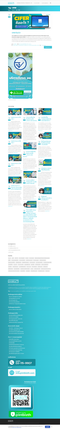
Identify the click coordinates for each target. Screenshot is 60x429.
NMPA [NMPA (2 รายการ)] (9, 260)
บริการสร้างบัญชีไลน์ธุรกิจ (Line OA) (15, 341)
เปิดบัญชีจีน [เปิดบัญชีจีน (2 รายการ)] (28, 270)
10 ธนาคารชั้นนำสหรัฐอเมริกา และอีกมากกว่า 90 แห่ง (31, 181)
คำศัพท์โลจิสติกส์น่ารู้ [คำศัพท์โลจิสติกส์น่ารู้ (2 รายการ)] (25, 262)
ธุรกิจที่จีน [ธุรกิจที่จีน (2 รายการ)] (32, 264)
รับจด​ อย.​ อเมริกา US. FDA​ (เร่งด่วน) (15, 309)
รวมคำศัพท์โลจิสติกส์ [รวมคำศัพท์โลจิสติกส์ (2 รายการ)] (22, 266)
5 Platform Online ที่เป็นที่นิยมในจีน (46, 169)
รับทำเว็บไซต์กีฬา (12, 342)
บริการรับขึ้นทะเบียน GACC (13, 320)
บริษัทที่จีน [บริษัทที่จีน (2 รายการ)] (10, 266)
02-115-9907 (36, 2)
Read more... (47, 47)
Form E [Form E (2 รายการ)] (9, 258)
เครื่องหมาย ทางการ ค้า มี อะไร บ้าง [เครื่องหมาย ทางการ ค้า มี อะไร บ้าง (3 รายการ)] (13, 270)
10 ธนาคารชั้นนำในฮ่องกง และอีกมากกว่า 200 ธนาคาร (29, 154)
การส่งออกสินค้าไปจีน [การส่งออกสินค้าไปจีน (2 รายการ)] (15, 260)
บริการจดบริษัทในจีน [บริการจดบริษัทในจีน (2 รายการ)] (45, 264)
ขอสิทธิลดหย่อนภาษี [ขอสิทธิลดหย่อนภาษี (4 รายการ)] (29, 260)
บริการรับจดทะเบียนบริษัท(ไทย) (14, 301)
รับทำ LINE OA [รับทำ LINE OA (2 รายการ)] (34, 266)
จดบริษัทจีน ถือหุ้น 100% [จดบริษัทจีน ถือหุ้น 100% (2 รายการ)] (47, 262)
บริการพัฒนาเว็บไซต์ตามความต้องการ (15, 346)
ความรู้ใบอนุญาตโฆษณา (13, 248)
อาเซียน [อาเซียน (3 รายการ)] (32, 268)
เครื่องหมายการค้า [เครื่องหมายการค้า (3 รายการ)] (37, 268)
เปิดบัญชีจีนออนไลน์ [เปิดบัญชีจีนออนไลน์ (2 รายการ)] (34, 270)
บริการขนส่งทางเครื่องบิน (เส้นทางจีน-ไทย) (16, 333)
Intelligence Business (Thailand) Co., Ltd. (24, 2)
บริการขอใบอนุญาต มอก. (13, 300)
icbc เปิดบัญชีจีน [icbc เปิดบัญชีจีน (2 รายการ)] (21, 258)
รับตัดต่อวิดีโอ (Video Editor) (14, 339)
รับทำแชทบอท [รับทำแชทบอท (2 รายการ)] (40, 266)
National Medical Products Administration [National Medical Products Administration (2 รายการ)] (42, 258)
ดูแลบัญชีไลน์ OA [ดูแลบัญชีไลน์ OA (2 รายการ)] (27, 264)
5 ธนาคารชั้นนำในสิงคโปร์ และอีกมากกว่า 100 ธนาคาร (31, 119)
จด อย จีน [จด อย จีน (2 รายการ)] (15, 264)
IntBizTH (15, 44)
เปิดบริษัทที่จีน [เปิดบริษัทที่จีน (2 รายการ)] (22, 270)
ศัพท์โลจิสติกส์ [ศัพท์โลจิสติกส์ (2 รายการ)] (10, 268)
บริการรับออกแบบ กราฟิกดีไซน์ (14, 351)
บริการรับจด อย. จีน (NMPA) (13, 317)
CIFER (14, 45)
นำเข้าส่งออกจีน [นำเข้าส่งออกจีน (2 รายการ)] (37, 264)
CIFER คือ (16, 45)
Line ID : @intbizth (45, 2)
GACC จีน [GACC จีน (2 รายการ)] (16, 258)
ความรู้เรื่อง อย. (11, 246)
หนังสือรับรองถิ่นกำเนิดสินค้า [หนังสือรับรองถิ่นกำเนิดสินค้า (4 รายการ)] (25, 268)
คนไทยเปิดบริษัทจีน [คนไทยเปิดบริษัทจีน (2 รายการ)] (43, 260)
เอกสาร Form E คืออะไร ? (16, 118)
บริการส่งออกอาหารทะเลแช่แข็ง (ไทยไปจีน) (16, 331)
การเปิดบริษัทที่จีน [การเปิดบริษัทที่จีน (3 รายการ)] (22, 260)
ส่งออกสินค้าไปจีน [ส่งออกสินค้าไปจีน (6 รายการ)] (16, 268)
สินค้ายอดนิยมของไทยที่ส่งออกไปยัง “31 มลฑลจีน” (46, 142)
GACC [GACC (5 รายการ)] (13, 258)
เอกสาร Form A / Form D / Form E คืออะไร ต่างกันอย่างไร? (16, 187)
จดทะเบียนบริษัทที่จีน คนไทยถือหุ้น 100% (16, 315)
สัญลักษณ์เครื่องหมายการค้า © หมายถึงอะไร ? (46, 198)
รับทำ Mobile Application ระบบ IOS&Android (17, 348)
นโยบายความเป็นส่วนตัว (16, 427)
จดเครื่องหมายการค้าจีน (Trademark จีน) (16, 322)
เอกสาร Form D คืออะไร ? (16, 142)
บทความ (29, 44)
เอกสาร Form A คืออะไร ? (16, 164)
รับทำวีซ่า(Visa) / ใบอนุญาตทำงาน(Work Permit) (17, 303)
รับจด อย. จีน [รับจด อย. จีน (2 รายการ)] (29, 266)
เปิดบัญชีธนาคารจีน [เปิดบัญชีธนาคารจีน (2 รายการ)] (41, 270)
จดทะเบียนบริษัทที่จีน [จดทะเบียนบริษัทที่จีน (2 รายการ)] (39, 262)
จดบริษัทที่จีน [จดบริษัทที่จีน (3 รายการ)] (10, 264)
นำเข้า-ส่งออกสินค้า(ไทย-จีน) (23, 44)
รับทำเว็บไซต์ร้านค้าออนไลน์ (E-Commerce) (16, 344)
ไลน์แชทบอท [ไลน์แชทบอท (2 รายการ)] (47, 270)
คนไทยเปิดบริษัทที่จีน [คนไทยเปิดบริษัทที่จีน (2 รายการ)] (11, 262)
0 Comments (43, 45)
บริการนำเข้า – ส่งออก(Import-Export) (16, 328)
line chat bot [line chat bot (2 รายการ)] (31, 258)
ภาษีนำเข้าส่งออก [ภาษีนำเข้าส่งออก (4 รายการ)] (15, 266)
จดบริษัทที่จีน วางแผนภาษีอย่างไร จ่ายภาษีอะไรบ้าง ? (46, 119)
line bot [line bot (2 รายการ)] (27, 258)
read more (10, 130)
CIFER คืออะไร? (16, 33)
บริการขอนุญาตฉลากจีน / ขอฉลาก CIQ (15, 318)
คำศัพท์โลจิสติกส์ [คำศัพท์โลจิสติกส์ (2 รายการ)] (18, 262)
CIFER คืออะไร (21, 45)
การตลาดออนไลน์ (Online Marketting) (15, 350)
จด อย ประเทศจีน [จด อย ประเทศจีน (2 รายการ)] (20, 264)
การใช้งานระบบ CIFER (27, 45)
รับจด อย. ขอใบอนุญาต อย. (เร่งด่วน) (15, 296)
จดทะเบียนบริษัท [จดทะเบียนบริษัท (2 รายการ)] (32, 262)
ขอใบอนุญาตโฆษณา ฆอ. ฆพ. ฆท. (14, 298)
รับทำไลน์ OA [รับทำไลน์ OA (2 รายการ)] (45, 266)
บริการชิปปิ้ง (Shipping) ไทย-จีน (14, 330)
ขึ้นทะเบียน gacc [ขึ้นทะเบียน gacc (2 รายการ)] (36, 260)
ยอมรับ (47, 427)
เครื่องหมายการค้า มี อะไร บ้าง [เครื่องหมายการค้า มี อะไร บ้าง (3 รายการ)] (46, 268)
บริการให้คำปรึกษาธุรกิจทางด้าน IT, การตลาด (16, 353)
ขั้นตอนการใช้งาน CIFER (35, 45)
